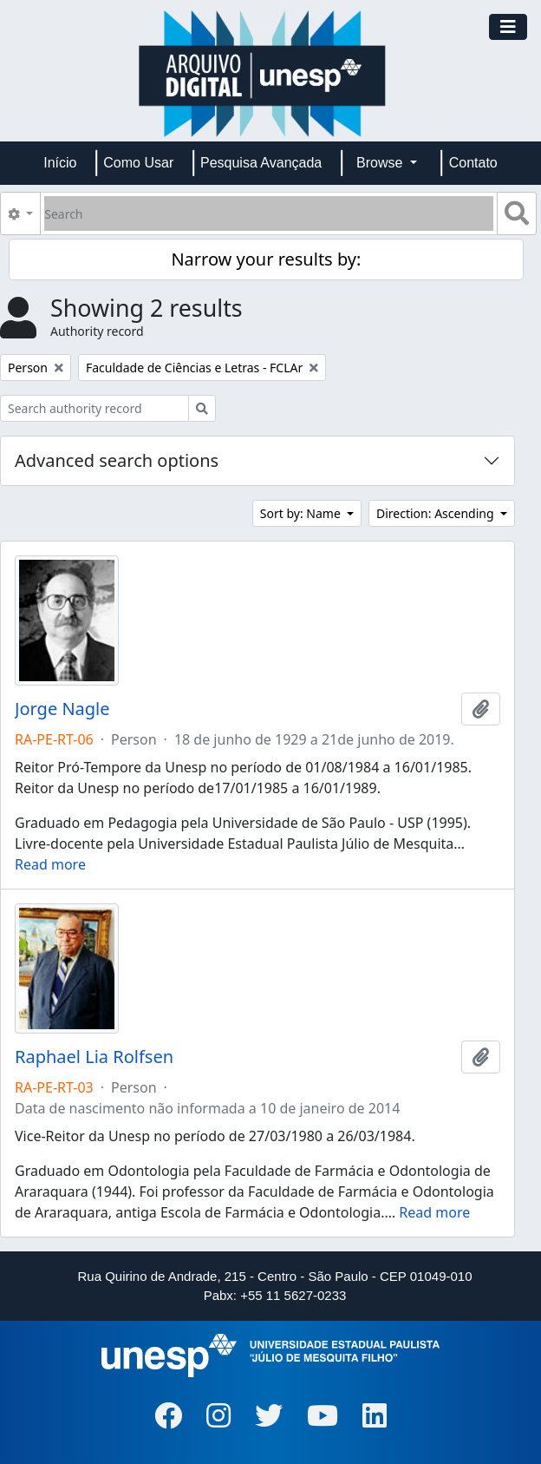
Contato (473, 162)
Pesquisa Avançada (261, 162)
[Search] (269, 213)
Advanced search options (116, 460)
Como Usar (138, 162)
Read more (50, 864)
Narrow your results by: (266, 259)
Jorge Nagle (62, 709)
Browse (381, 162)
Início (59, 162)
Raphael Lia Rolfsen (94, 1057)
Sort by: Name (302, 513)
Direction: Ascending (436, 513)
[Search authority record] (94, 408)
